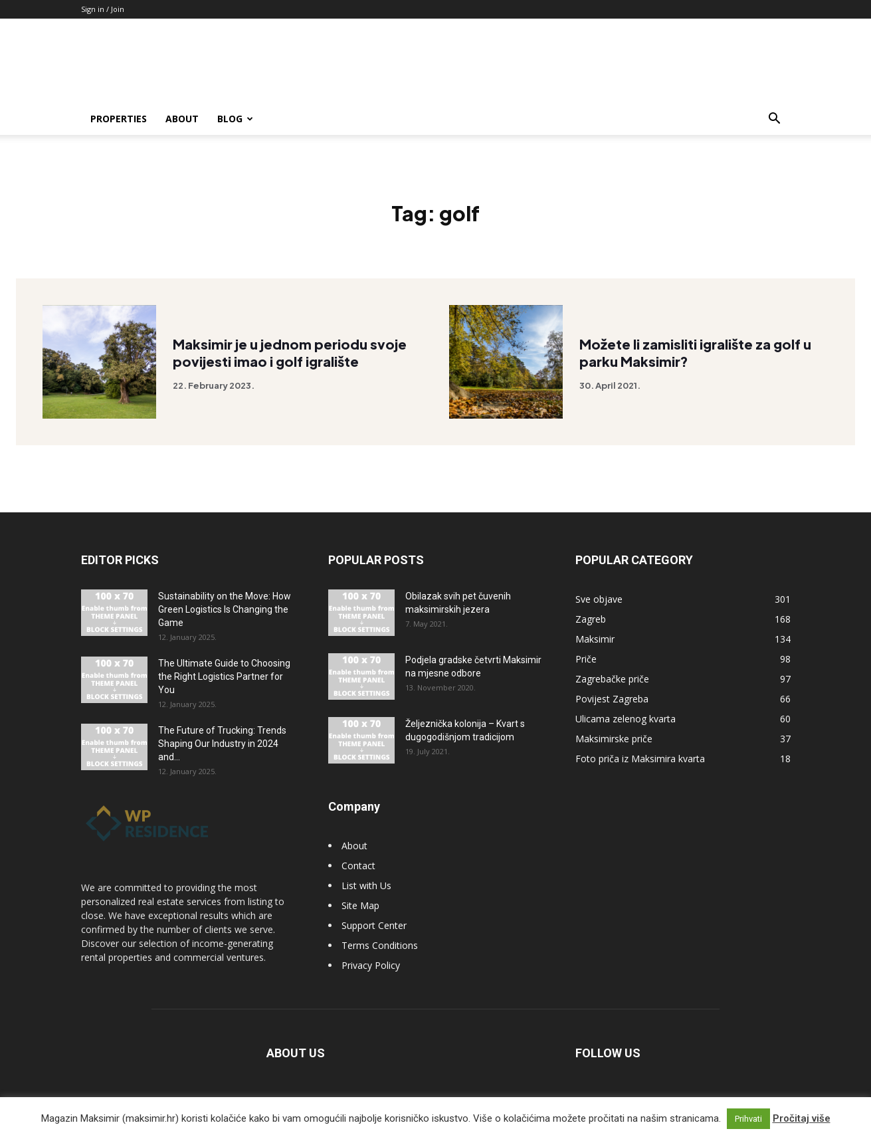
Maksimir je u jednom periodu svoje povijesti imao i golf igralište (290, 354)
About (182, 118)
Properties (118, 118)
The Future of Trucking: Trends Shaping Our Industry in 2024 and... (222, 743)
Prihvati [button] (748, 1119)
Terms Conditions (379, 945)
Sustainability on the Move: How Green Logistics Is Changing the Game (224, 609)
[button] (775, 120)
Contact (358, 865)
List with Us (366, 885)
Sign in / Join (102, 9)
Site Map (360, 905)
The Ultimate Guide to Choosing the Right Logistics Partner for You (224, 676)
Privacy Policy (370, 965)
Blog (235, 118)
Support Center (374, 925)
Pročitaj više (801, 1118)
